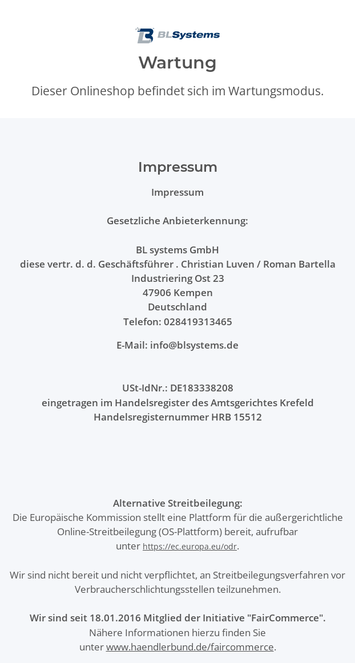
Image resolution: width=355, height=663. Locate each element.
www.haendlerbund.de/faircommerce (190, 646)
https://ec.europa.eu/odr (190, 546)
